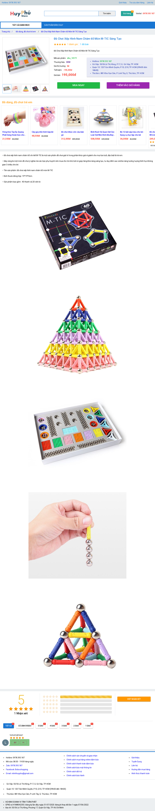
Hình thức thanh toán (141, 773)
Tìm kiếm (107, 13)
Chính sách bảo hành (75, 775)
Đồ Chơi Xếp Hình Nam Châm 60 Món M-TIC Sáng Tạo (64, 32)
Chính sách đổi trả (74, 771)
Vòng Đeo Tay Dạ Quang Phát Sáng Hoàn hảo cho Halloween (13, 133)
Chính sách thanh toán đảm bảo (80, 764)
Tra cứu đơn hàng (136, 2)
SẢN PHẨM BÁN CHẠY (53, 25)
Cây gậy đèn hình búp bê (42, 132)
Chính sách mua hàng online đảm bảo (83, 760)
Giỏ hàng (127, 13)
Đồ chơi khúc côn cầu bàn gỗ (72, 133)
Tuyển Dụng (137, 761)
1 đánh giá (72, 44)
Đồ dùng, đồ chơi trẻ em (26, 32)
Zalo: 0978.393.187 (14, 765)
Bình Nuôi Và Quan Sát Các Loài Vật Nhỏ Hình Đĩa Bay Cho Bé (103, 133)
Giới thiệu (135, 758)
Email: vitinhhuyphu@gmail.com (19, 773)
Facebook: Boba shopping (17, 769)
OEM (68, 62)
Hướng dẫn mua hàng (141, 769)
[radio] (10, 708)
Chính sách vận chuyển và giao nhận (82, 756)
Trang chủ (8, 31)
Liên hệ (150, 2)
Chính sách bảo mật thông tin (79, 767)
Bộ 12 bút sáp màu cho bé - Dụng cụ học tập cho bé (132, 133)
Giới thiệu (123, 2)
